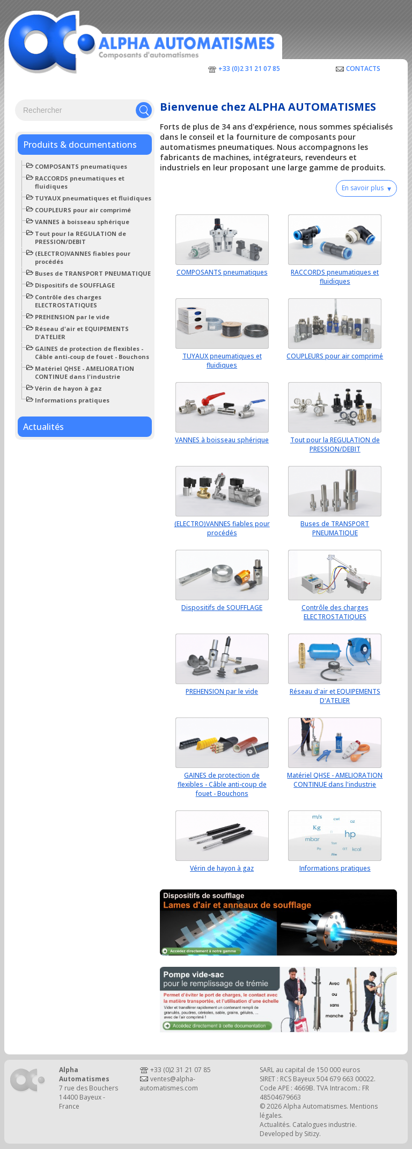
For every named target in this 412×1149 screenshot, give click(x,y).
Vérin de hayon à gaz (68, 388)
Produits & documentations (80, 144)
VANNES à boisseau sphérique (82, 222)
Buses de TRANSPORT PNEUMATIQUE (93, 273)
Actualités (43, 427)
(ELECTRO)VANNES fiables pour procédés (222, 528)
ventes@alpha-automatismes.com (168, 1083)
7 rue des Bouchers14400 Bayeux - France (88, 1097)
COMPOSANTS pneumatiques (81, 166)
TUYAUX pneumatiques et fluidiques (93, 198)
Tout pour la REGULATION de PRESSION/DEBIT (80, 237)
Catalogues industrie (323, 1124)
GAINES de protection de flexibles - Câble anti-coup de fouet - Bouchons (92, 352)
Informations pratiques (72, 400)
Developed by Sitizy (289, 1133)
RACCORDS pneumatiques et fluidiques (335, 277)
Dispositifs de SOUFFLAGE (75, 285)
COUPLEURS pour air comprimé (83, 210)
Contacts (363, 68)
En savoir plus (366, 188)
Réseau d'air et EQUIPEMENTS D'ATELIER (335, 696)
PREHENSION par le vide (72, 317)
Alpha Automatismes (315, 1106)
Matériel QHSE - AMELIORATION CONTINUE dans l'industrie (84, 372)
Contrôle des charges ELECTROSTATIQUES (68, 301)
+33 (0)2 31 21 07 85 (249, 68)
